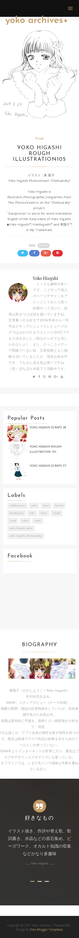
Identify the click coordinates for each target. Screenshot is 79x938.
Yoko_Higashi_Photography (26, 536)
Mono (44, 513)
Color (34, 505)
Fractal (59, 505)
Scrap (13, 520)
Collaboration (17, 505)
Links (32, 513)
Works (38, 520)
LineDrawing (16, 513)
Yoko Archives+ (36, 20)
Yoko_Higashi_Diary (21, 528)
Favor (46, 505)
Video (25, 520)
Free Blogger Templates (46, 929)
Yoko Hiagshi (45, 278)
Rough (39, 138)
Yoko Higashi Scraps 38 (47, 427)
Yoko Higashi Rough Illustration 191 (45, 449)
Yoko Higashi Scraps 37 (47, 466)
